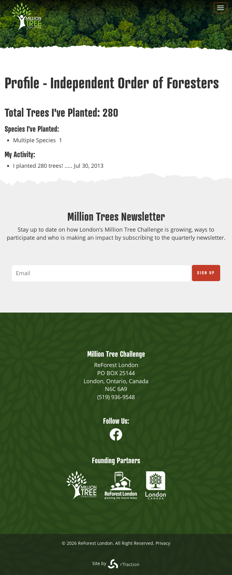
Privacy (163, 543)
